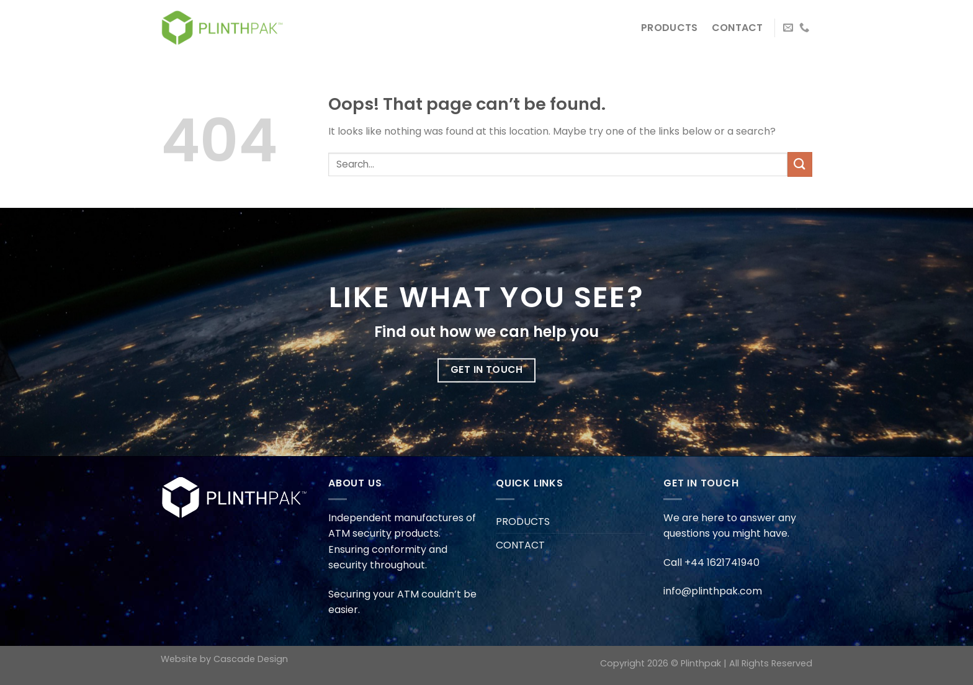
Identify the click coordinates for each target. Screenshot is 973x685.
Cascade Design (250, 659)
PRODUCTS (669, 27)
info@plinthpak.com (712, 591)
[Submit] (799, 164)
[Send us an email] (788, 28)
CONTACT (737, 27)
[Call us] (804, 28)
